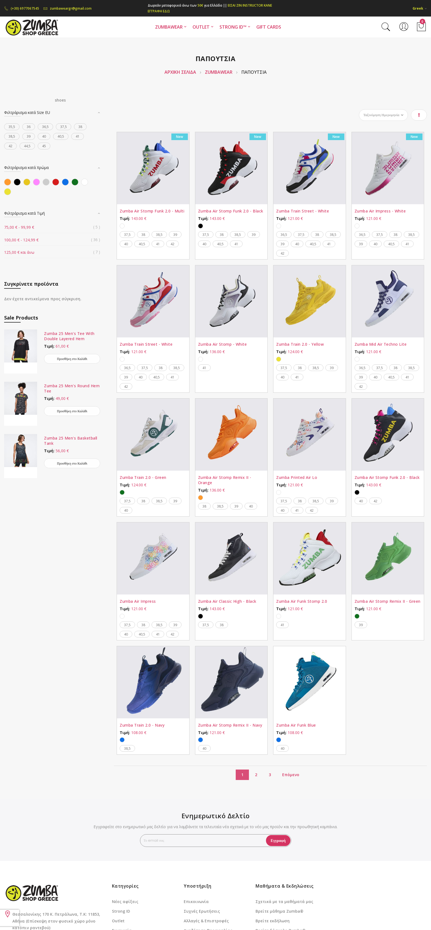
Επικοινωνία (196, 901)
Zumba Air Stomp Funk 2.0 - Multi (152, 211)
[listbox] (153, 225)
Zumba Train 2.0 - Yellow (300, 344)
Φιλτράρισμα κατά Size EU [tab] (27, 112)
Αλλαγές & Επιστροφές (206, 920)
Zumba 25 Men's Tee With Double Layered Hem (69, 336)
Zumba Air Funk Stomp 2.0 (301, 601)
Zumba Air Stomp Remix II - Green (388, 601)
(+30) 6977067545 (21, 8)
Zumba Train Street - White (302, 211)
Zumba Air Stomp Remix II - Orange (224, 480)
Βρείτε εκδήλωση (273, 920)
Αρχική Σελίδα (180, 72)
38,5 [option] (159, 234)
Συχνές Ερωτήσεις (202, 911)
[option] (122, 225)
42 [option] (172, 244)
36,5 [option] (284, 234)
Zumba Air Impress (138, 601)
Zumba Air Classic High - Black (227, 601)
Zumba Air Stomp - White (222, 344)
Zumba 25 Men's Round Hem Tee (72, 388)
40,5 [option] (142, 244)
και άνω (19, 252)
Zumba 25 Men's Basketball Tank (70, 440)
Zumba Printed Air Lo (296, 477)
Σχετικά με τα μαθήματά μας (284, 901)
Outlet (118, 920)
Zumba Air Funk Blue (296, 725)
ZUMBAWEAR (219, 72)
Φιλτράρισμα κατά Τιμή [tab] (24, 213)
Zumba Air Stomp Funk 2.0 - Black (230, 211)
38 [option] (143, 234)
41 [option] (158, 244)
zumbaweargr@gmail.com (67, 8)
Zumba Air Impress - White (380, 211)
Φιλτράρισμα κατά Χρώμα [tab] (26, 167)
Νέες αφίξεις (125, 901)
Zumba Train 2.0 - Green (143, 477)
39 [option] (175, 234)
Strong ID (121, 911)
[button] (420, 8)
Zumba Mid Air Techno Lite (381, 344)
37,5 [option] (127, 234)
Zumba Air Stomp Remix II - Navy (230, 725)
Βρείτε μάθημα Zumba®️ (279, 911)
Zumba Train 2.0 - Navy (142, 725)
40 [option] (126, 244)
